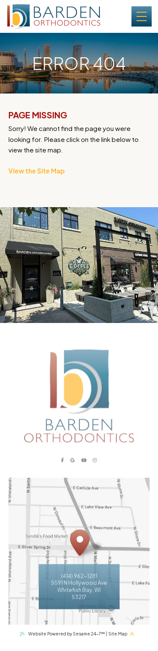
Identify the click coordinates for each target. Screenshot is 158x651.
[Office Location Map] (80, 553)
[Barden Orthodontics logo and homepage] (53, 16)
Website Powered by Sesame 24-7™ (66, 633)
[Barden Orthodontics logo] (79, 406)
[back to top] (134, 633)
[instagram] (95, 470)
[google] (72, 470)
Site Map (117, 633)
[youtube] (84, 470)
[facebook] (62, 470)
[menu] (141, 16)
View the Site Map (36, 171)
